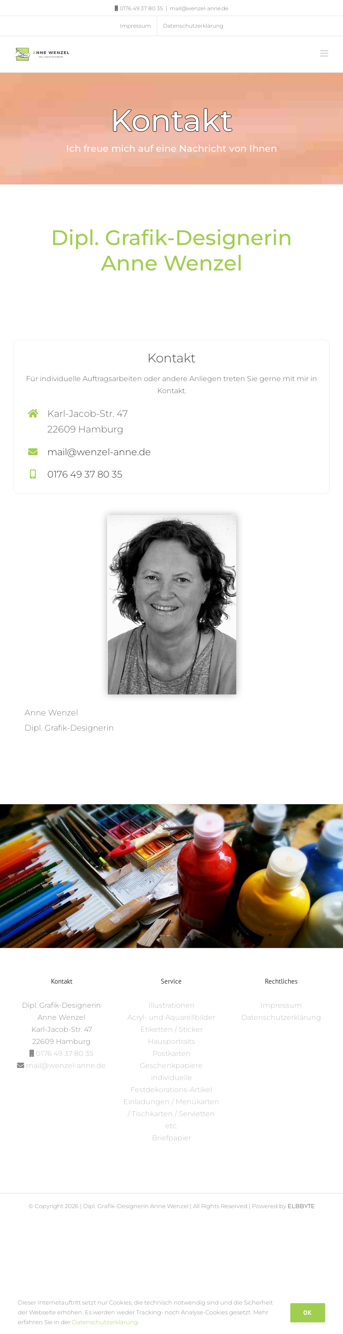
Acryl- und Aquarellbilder (171, 1017)
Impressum (281, 1005)
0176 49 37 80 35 (84, 474)
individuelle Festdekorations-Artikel (171, 1083)
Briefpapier (171, 1138)
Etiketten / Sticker (171, 1029)
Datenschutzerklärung (281, 1017)
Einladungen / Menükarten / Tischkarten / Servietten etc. (171, 1113)
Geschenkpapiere (171, 1065)
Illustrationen (171, 1005)
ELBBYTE (301, 1205)
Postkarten (171, 1053)
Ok (307, 1313)
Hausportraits (171, 1041)
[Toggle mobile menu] (325, 53)
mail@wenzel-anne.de (199, 8)
